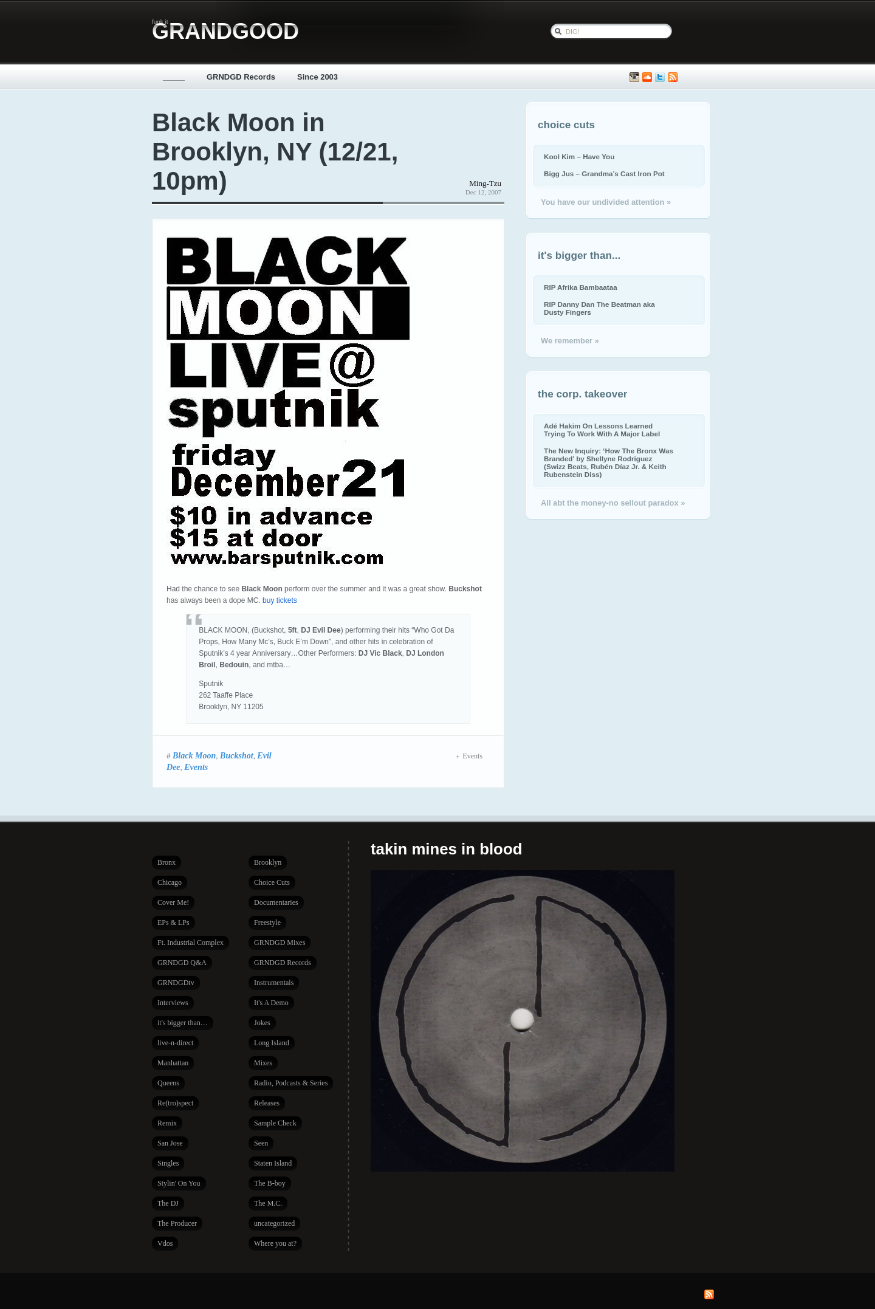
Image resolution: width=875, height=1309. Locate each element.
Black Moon (194, 755)
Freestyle (267, 922)
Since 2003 (317, 76)
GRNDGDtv (175, 982)
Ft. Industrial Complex (190, 942)
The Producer (177, 1223)
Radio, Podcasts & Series (291, 1083)
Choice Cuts (272, 882)
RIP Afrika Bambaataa (580, 287)
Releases (267, 1103)
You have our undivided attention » (606, 202)
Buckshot (236, 755)
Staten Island (273, 1163)
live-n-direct (175, 1043)
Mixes (263, 1063)
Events (196, 767)
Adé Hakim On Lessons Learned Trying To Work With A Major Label (602, 430)
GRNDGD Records (241, 76)
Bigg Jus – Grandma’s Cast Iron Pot (604, 173)
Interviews (172, 1002)
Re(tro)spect (175, 1103)
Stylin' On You (179, 1183)
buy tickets (279, 600)
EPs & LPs (173, 922)
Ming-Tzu (485, 183)
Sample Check (275, 1123)
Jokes (262, 1023)
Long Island (271, 1043)
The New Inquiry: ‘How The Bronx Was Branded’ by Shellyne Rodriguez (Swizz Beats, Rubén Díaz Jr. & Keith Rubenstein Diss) (608, 462)
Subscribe (673, 77)
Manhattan (172, 1063)
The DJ (168, 1203)
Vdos (165, 1243)
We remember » (570, 340)
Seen (261, 1143)
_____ (174, 76)
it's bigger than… (182, 1023)
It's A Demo (271, 1002)
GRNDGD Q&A (182, 962)
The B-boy (270, 1183)
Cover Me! (173, 902)
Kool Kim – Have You (579, 156)
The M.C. (268, 1203)
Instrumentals (273, 982)
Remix (167, 1123)
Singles (168, 1163)
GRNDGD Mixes (279, 942)
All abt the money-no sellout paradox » (613, 502)
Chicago (169, 882)
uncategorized (274, 1223)
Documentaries (276, 902)
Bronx (166, 862)
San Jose (170, 1143)
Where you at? (275, 1243)
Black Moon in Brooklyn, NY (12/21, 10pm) (275, 151)
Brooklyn (267, 862)
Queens (168, 1083)
